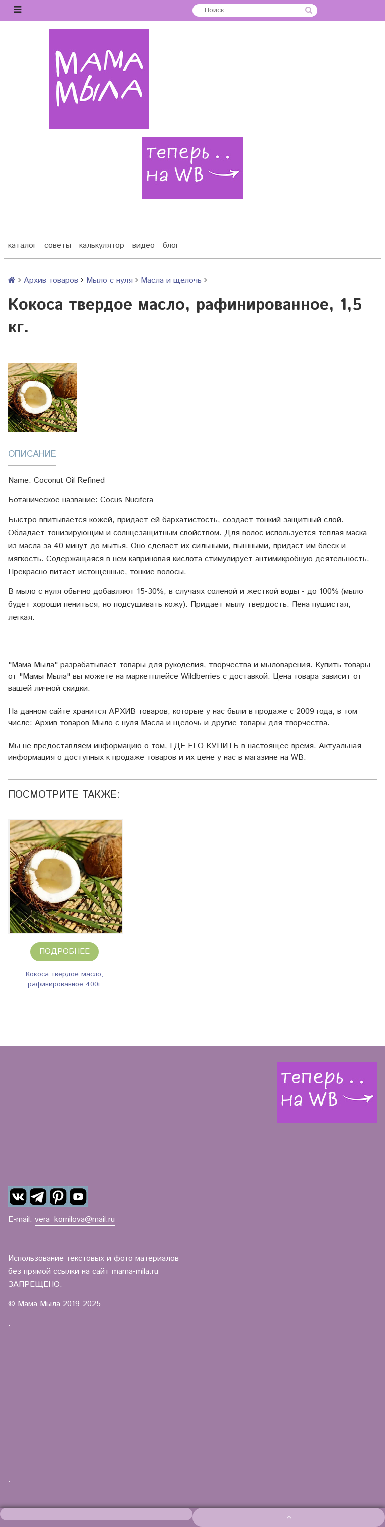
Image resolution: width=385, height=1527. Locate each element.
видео (143, 245)
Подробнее (64, 951)
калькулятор (101, 245)
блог (171, 245)
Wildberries (200, 677)
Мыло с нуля (109, 280)
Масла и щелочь (171, 280)
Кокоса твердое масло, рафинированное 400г (64, 979)
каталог (22, 245)
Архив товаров (51, 280)
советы (57, 245)
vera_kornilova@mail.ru (75, 1219)
